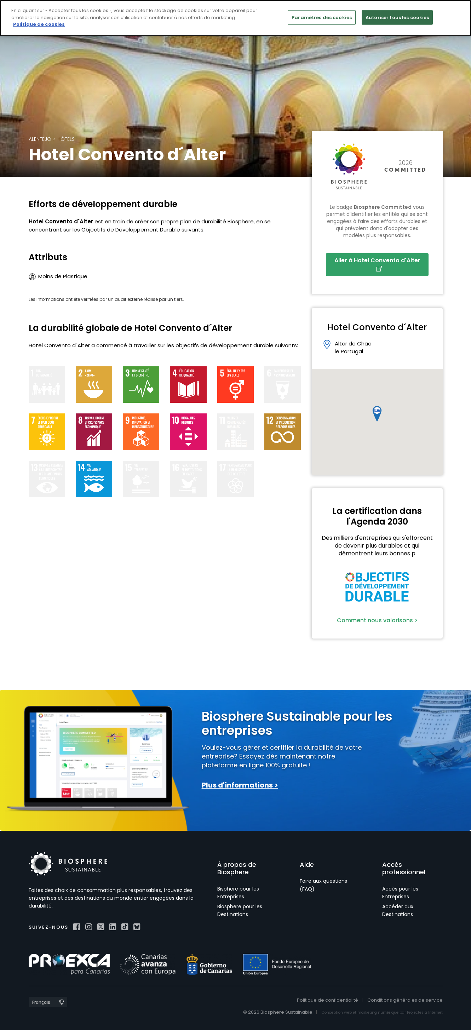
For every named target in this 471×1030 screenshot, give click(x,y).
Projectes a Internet (425, 1012)
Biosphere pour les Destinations (239, 910)
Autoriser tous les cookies (397, 17)
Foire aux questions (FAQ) (323, 884)
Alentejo (40, 139)
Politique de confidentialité (327, 1000)
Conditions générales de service (405, 1000)
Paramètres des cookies (322, 17)
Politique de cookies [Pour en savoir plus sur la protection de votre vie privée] (39, 24)
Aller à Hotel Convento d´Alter (378, 263)
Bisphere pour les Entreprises (238, 892)
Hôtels (66, 139)
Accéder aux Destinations (397, 910)
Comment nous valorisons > (377, 620)
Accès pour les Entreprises (400, 892)
